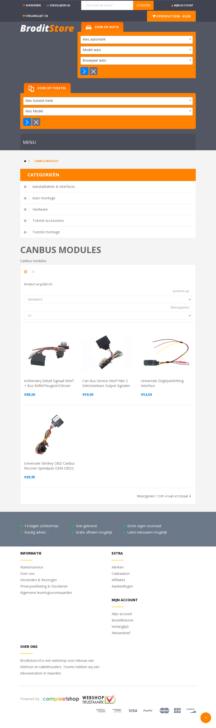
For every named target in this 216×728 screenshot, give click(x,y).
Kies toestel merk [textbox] (39, 100)
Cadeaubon (121, 573)
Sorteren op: (181, 291)
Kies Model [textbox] (34, 111)
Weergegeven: (179, 307)
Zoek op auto (102, 27)
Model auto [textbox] (92, 49)
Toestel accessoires (48, 220)
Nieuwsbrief (121, 633)
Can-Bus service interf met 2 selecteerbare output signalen (106, 383)
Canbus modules (46, 161)
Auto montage (43, 198)
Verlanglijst (120, 626)
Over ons (27, 573)
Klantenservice (31, 567)
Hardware (40, 209)
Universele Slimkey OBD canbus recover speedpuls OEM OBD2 (49, 466)
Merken (118, 567)
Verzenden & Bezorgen (38, 580)
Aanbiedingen (122, 586)
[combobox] (136, 40)
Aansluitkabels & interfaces (53, 186)
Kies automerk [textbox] (94, 39)
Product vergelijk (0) (38, 284)
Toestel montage (46, 232)
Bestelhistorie (122, 620)
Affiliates (118, 580)
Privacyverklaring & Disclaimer (44, 586)
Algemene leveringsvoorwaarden (46, 592)
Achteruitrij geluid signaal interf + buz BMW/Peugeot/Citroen (49, 383)
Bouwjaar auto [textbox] (94, 60)
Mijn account (122, 613)
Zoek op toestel (47, 89)
